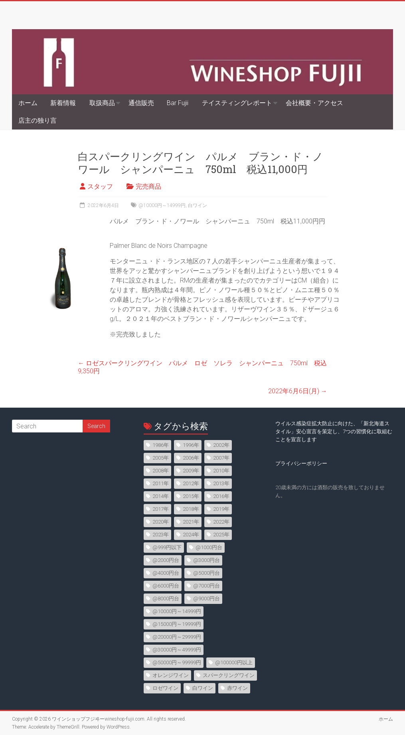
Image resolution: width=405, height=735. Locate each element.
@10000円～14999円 (162, 205)
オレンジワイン (170, 675)
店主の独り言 (37, 120)
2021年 (191, 522)
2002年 (221, 445)
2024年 (191, 535)
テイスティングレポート (237, 103)
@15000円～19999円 (176, 624)
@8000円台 (165, 599)
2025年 (221, 535)
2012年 (191, 483)
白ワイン (197, 205)
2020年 (160, 522)
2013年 (221, 483)
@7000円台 (206, 586)
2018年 (191, 509)
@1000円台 (209, 547)
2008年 (160, 471)
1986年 (160, 445)
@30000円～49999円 (176, 650)
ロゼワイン (165, 688)
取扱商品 (102, 103)
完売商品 (148, 186)
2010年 (221, 471)
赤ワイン (237, 688)
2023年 (160, 535)
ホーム (28, 103)
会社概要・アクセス (314, 103)
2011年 (160, 483)
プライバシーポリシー (301, 463)
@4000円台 (165, 573)
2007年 (221, 458)
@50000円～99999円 (176, 662)
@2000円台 (165, 560)
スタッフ (100, 186)
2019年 (221, 509)
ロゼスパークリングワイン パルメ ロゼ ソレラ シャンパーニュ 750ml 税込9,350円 (202, 367)
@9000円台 (206, 599)
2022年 (221, 522)
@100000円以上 (234, 662)
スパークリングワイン (229, 675)
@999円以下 (167, 547)
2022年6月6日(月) (297, 391)
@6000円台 (165, 586)
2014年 (160, 496)
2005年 (160, 458)
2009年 (191, 471)
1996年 (191, 445)
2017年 (160, 509)
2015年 (191, 496)
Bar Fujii (177, 103)
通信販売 (141, 103)
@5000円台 (206, 573)
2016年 (221, 496)
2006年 (191, 458)
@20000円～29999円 (176, 637)
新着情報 (63, 103)
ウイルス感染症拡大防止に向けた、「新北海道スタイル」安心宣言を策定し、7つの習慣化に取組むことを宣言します (333, 431)
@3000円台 (206, 560)
